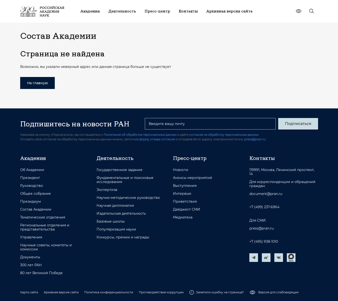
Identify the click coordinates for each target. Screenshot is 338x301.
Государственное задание (119, 170)
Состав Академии (35, 209)
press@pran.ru (254, 139)
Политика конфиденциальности (108, 292)
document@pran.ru (265, 194)
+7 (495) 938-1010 (263, 242)
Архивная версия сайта (61, 292)
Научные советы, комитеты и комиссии (46, 247)
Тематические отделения (42, 217)
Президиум (30, 202)
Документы (30, 257)
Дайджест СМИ (186, 209)
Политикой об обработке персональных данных (140, 134)
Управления (31, 237)
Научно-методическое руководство (128, 198)
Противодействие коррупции (161, 292)
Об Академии (32, 170)
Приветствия (185, 202)
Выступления (185, 186)
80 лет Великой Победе (41, 273)
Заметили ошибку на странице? (216, 292)
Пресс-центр (190, 158)
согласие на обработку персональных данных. (224, 134)
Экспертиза (107, 190)
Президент (30, 178)
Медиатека (182, 217)
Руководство (31, 186)
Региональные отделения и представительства (44, 227)
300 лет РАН (31, 265)
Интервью (182, 194)
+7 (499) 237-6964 (264, 207)
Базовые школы (111, 221)
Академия (33, 158)
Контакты (262, 158)
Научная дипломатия (115, 206)
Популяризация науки (116, 229)
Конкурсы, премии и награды (123, 237)
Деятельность (115, 158)
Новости (180, 170)
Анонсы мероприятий (192, 178)
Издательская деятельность (121, 214)
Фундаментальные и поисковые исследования (125, 180)
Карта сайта (29, 292)
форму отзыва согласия (157, 139)
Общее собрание (35, 194)
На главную (37, 83)
